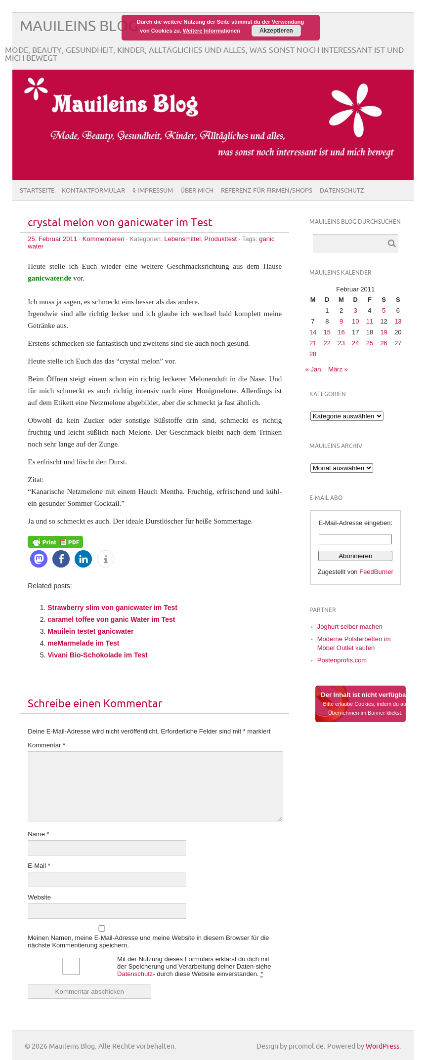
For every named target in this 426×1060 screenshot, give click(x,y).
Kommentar (46, 745)
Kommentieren (104, 239)
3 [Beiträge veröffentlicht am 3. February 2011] (355, 310)
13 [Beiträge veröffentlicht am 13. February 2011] (397, 321)
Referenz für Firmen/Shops (266, 190)
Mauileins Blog (79, 26)
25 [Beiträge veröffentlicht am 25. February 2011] (369, 343)
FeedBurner (376, 571)
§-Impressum (152, 190)
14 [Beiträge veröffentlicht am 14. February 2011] (312, 332)
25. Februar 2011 (52, 239)
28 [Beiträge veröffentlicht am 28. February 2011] (312, 354)
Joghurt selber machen (350, 626)
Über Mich (196, 190)
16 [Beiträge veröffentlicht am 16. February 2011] (341, 332)
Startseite (37, 190)
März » (338, 369)
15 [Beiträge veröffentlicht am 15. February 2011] (327, 332)
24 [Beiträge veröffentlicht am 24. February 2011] (355, 343)
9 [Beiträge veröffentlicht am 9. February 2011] (341, 321)
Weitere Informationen (211, 31)
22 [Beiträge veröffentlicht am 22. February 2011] (327, 343)
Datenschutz (342, 190)
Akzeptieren (276, 30)
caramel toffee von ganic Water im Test (111, 619)
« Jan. (314, 369)
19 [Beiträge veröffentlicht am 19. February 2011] (383, 332)
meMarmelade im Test (83, 643)
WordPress (382, 1046)
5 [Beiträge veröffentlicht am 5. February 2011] (383, 310)
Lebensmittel (182, 239)
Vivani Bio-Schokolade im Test (97, 655)
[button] (38, 559)
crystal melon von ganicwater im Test (120, 223)
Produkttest (220, 239)
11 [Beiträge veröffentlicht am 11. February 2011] (369, 321)
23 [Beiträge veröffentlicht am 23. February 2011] (341, 343)
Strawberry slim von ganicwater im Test (112, 608)
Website (39, 897)
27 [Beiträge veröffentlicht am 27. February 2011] (397, 343)
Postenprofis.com (342, 660)
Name (38, 834)
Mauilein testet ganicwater (90, 631)
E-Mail (39, 865)
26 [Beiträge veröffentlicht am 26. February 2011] (383, 343)
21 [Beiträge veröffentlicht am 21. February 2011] (312, 343)
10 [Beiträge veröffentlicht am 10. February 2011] (355, 321)
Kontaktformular (93, 190)
